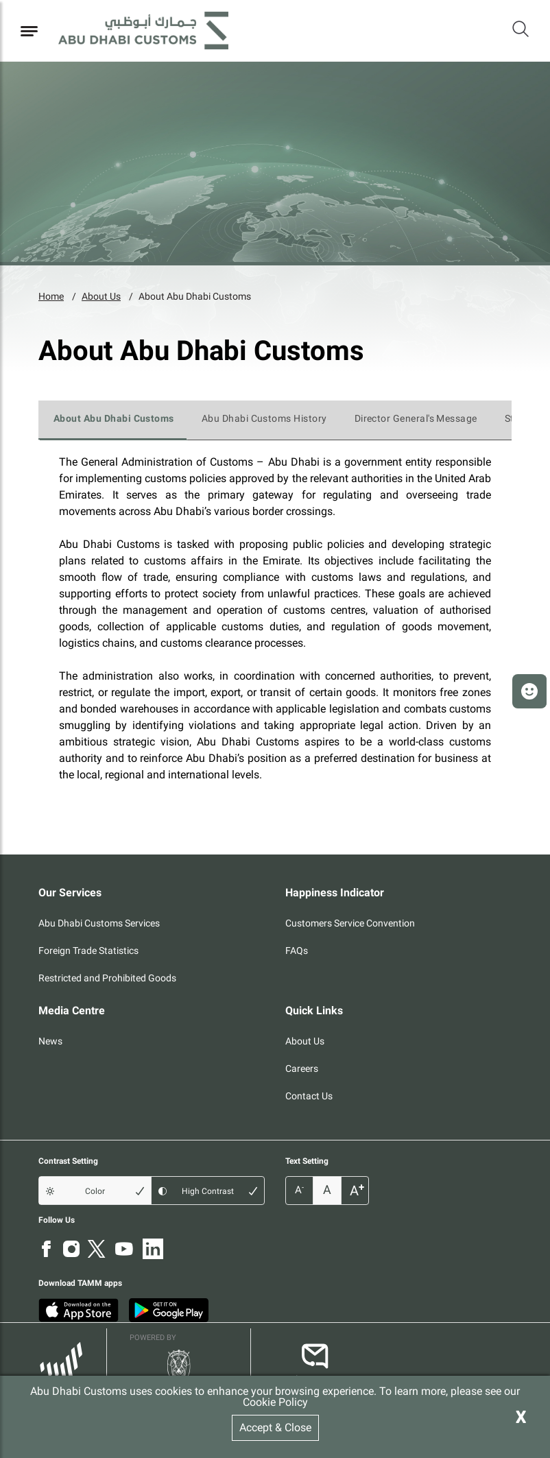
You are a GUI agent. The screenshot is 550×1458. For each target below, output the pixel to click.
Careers (301, 1068)
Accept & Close (275, 1427)
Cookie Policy (275, 1402)
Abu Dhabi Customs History (264, 418)
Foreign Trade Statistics (88, 950)
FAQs (296, 950)
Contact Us (309, 1095)
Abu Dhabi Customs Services (99, 923)
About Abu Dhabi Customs (195, 296)
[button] (529, 691)
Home (51, 296)
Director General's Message (416, 418)
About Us (101, 296)
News (50, 1041)
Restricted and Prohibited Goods (107, 977)
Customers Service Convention (350, 923)
